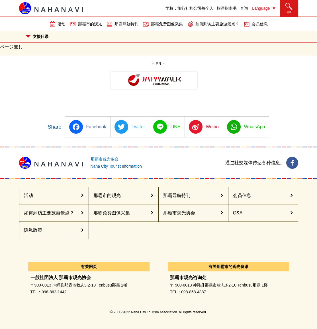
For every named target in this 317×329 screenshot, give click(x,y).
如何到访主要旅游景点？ (217, 24)
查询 (244, 8)
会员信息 (260, 24)
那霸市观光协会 (179, 212)
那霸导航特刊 (126, 24)
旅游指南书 (227, 8)
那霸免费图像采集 (167, 24)
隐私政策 (33, 230)
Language (261, 8)
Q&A (238, 212)
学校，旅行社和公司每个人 (189, 8)
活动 (62, 24)
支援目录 (37, 36)
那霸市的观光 (90, 24)
